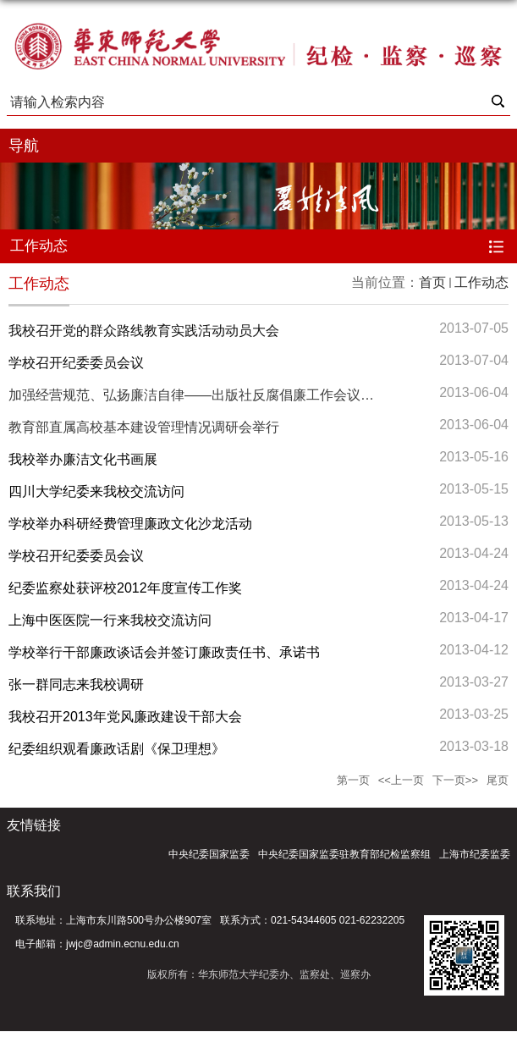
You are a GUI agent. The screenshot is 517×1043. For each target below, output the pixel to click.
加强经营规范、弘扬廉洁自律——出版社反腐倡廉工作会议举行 (198, 395)
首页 (432, 282)
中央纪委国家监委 (209, 854)
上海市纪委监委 (474, 854)
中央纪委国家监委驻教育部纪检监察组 (344, 854)
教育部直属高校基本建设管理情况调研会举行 (143, 427)
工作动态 (481, 282)
